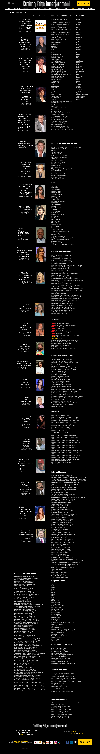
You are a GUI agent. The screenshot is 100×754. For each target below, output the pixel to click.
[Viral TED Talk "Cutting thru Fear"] (47, 742)
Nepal (78, 67)
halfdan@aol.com (28, 742)
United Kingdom (81, 96)
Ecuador (78, 39)
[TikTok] (59, 742)
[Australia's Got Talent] (40, 742)
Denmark (79, 37)
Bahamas (79, 26)
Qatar (78, 79)
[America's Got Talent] (36, 742)
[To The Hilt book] (51, 742)
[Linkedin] (71, 742)
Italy (77, 57)
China (78, 34)
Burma (78, 31)
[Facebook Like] (72, 11)
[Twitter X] (63, 742)
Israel (78, 56)
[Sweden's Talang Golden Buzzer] (43, 742)
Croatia (78, 36)
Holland (78, 49)
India (77, 52)
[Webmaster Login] (24, 748)
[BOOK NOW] (83, 3)
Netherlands (79, 69)
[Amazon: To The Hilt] (75, 742)
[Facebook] (67, 742)
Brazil (78, 29)
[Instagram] (55, 742)
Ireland (78, 54)
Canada (78, 32)
